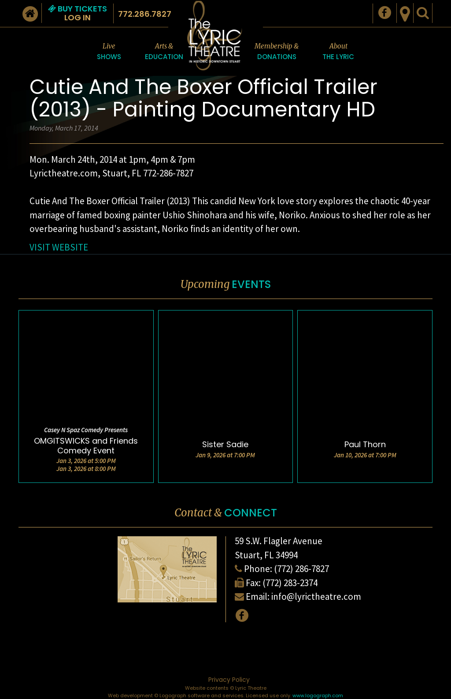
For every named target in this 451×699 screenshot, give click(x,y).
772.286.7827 (144, 13)
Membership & (277, 52)
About (338, 52)
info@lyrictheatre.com (316, 596)
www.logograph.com (317, 695)
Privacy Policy (229, 679)
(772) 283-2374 (290, 583)
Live (109, 52)
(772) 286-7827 (301, 569)
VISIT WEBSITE (59, 247)
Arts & (164, 52)
